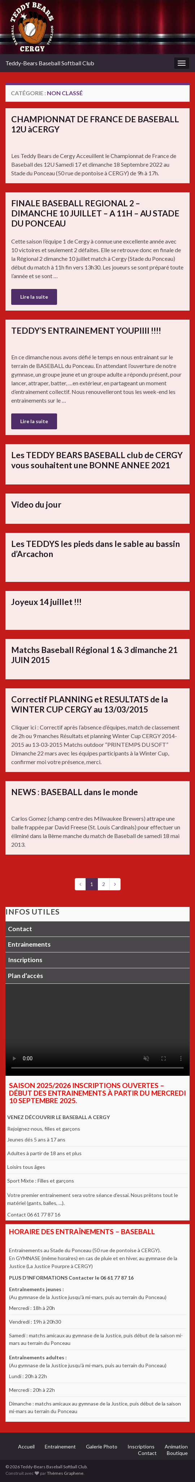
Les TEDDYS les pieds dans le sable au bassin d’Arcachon (95, 549)
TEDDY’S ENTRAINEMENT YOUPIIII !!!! (86, 330)
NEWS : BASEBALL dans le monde (74, 792)
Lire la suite (34, 297)
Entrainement (60, 1446)
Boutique (177, 1453)
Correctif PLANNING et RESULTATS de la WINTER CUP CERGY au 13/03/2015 (89, 704)
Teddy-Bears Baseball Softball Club (49, 63)
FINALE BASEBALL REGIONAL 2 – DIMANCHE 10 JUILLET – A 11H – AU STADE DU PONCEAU (95, 213)
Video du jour (36, 504)
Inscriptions (25, 960)
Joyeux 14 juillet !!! (46, 602)
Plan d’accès (25, 975)
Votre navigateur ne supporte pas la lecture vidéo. (97, 1030)
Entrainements (29, 944)
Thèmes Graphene (65, 1473)
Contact (20, 929)
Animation (176, 1446)
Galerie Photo (101, 1446)
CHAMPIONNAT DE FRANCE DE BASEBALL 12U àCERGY (95, 124)
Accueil (26, 1446)
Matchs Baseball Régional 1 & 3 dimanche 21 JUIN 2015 (94, 655)
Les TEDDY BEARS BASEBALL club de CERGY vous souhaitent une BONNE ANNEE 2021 (97, 460)
